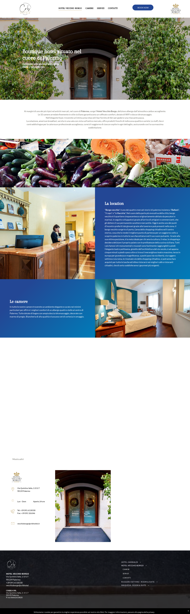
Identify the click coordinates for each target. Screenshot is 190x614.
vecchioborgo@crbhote (17, 585)
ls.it (30, 585)
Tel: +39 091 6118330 (15, 510)
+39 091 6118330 (14, 582)
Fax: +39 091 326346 (14, 513)
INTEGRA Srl (59, 611)
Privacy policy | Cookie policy (106, 611)
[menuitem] (70, 8)
